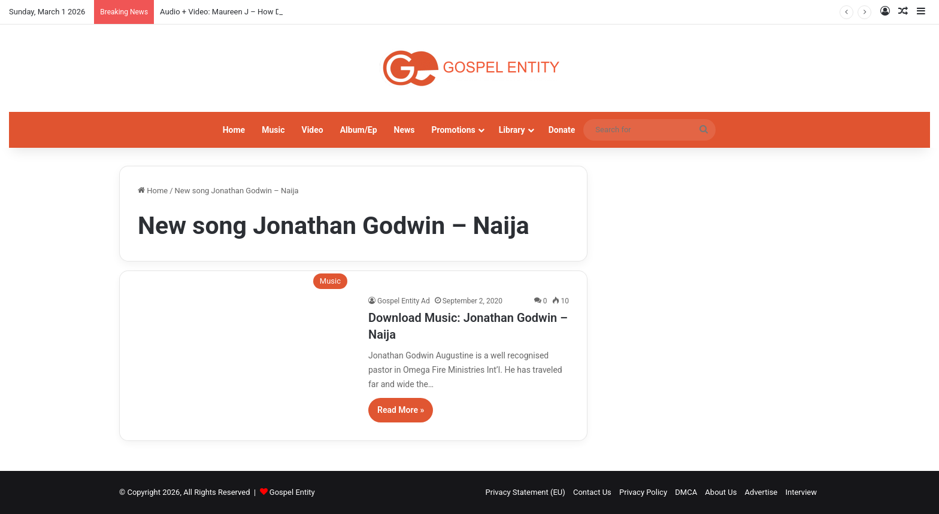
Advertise (761, 492)
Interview (801, 492)
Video (312, 130)
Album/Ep (358, 130)
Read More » (400, 410)
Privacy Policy (643, 492)
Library (512, 130)
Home (234, 130)
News (404, 130)
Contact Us (592, 492)
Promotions (453, 130)
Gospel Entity (292, 492)
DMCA (686, 492)
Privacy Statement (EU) (525, 492)
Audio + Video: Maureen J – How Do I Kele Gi (237, 11)
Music (273, 130)
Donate (562, 130)
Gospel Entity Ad (403, 301)
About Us (721, 492)
